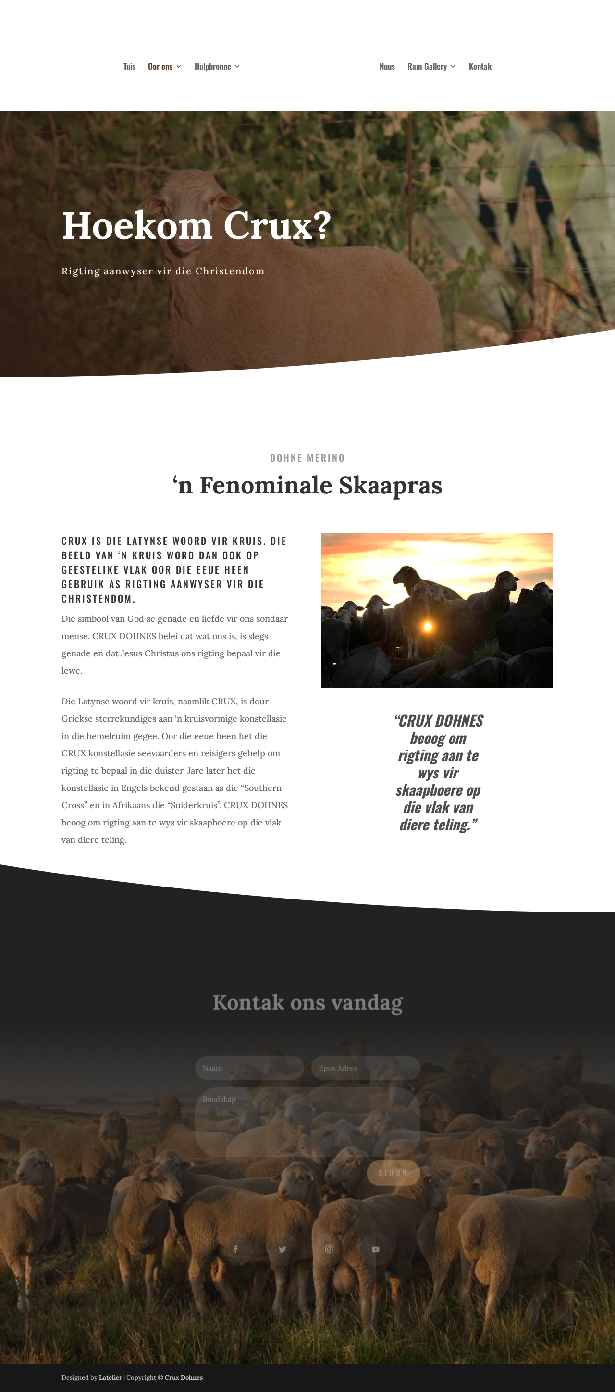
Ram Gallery (427, 67)
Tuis (129, 67)
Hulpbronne (213, 67)
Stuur (392, 1172)
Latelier (110, 1377)
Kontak (480, 67)
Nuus (387, 67)
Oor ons (160, 67)
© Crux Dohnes (180, 1377)
